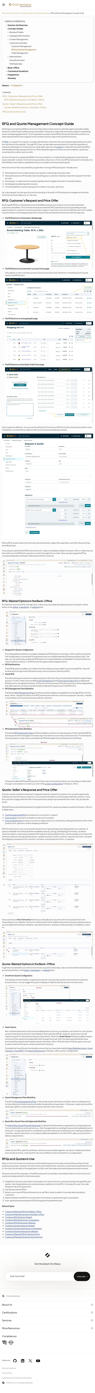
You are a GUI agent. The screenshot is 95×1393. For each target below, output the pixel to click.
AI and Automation (17, 60)
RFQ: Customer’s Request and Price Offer (22, 96)
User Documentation (15, 21)
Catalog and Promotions (19, 35)
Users (17, 13)
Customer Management (21, 46)
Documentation (8, 13)
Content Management (18, 39)
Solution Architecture (16, 25)
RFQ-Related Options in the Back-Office (24, 99)
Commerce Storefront (16, 71)
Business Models (16, 32)
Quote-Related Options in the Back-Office (25, 107)
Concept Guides (26, 13)
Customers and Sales (41, 13)
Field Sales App (15, 64)
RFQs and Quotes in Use (14, 111)
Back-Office (12, 67)
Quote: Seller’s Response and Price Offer (22, 104)
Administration (15, 56)
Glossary (12, 78)
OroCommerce (13, 1296)
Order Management (19, 53)
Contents (6, 92)
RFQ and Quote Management (23, 49)
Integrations (12, 74)
